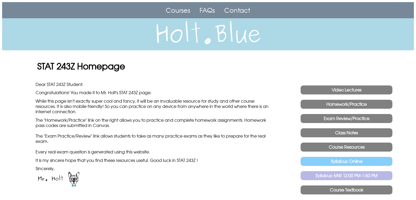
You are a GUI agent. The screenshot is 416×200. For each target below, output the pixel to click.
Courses (178, 10)
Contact (237, 10)
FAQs (207, 10)
